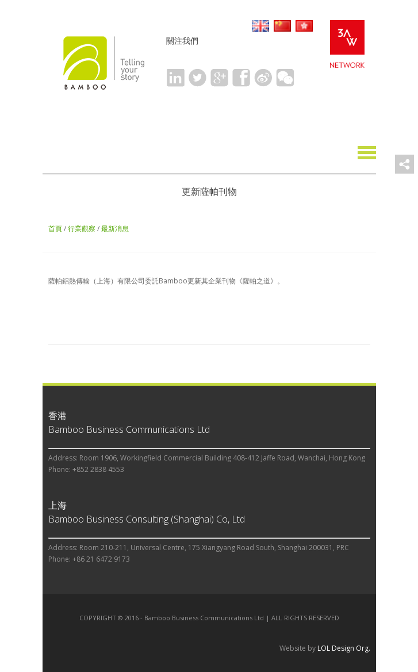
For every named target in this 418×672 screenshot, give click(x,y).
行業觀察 (81, 228)
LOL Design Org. (343, 648)
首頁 (55, 228)
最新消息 (115, 228)
